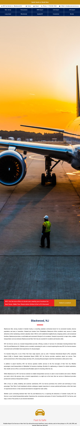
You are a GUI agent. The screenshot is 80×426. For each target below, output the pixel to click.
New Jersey (8, 10)
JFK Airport (72, 10)
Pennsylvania (24, 10)
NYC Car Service (7, 6)
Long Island (8, 14)
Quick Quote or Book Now (40, 2)
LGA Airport (56, 10)
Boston (72, 14)
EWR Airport (40, 10)
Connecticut (56, 14)
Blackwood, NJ (18, 6)
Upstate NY (40, 14)
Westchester (24, 14)
